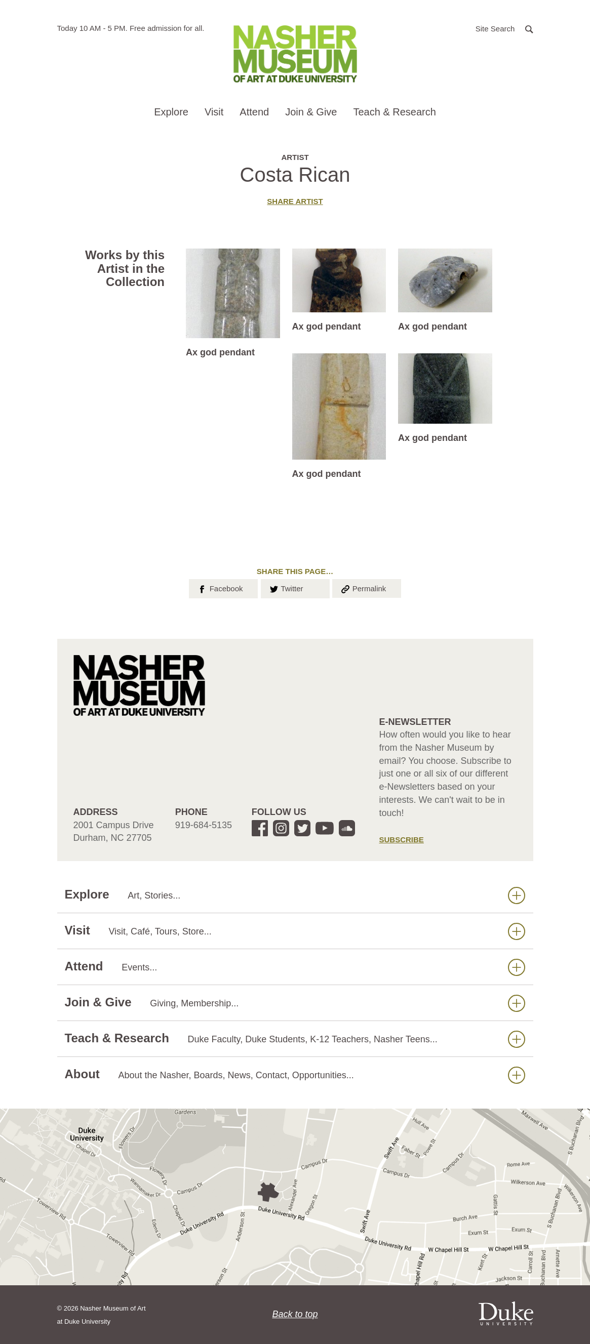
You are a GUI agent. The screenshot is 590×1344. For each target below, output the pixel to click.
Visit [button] (214, 111)
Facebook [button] (219, 588)
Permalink (363, 588)
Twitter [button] (285, 588)
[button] (504, 28)
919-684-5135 (203, 825)
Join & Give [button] (311, 111)
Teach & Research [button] (394, 111)
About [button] (295, 1074)
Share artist (295, 201)
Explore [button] (171, 111)
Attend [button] (254, 111)
